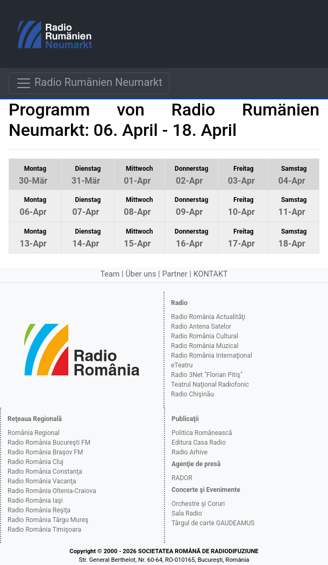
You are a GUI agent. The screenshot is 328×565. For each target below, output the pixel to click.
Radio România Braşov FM (45, 452)
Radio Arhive (190, 452)
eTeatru (181, 365)
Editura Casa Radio (199, 442)
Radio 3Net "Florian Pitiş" (207, 375)
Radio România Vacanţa (42, 481)
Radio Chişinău (192, 394)
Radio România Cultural (204, 336)
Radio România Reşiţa (39, 510)
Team (109, 274)
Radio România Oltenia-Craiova (52, 491)
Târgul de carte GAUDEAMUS (213, 523)
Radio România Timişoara (44, 529)
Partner (174, 274)
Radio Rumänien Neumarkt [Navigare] (89, 83)
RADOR (182, 478)
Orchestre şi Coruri (198, 504)
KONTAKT (211, 274)
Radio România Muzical (204, 346)
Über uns (141, 274)
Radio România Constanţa (45, 471)
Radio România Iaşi (35, 500)
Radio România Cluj (35, 462)
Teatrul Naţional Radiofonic (210, 384)
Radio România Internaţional (211, 355)
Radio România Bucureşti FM (49, 442)
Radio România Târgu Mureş (48, 520)
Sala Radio (187, 513)
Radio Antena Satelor (201, 326)
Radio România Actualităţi (208, 317)
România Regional (34, 433)
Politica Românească (202, 433)
